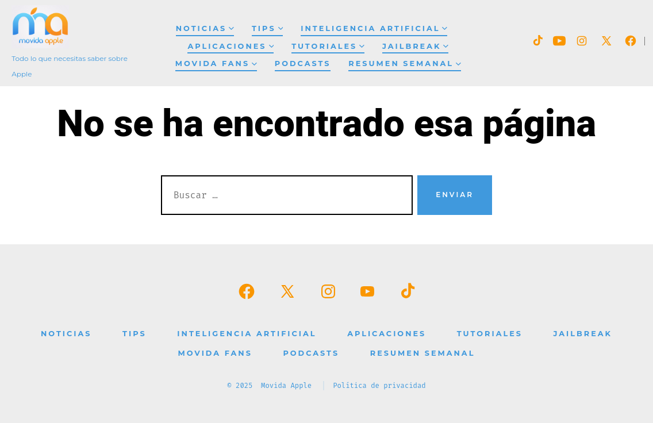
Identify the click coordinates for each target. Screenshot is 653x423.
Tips (267, 28)
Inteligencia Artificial (374, 28)
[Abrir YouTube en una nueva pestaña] (559, 40)
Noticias (205, 28)
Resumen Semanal (404, 63)
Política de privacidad (379, 385)
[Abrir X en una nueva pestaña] (606, 40)
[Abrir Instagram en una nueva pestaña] (581, 40)
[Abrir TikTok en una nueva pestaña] (537, 40)
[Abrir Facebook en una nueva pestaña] (630, 40)
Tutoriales (327, 46)
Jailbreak (415, 46)
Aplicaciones (230, 46)
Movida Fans (216, 63)
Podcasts (303, 63)
